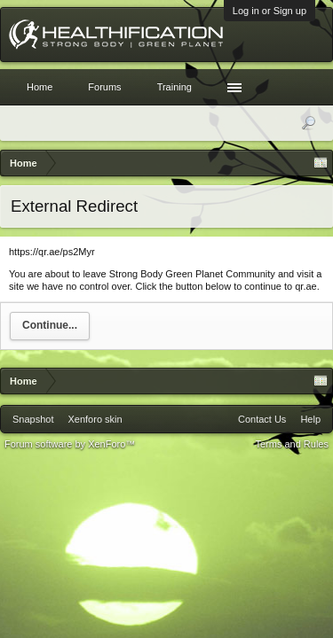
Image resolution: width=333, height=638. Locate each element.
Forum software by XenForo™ (69, 444)
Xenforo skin (94, 419)
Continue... (49, 325)
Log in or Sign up (269, 10)
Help (310, 419)
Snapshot (32, 419)
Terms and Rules (292, 444)
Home (39, 87)
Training (174, 87)
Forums (104, 87)
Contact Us (262, 419)
